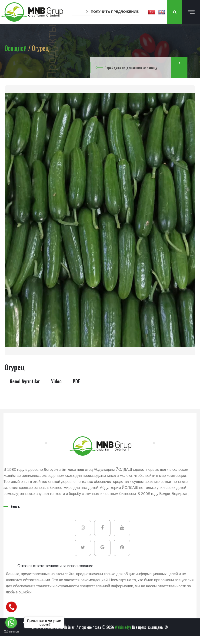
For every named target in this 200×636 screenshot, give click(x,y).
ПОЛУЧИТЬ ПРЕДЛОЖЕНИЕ (110, 11)
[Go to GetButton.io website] (11, 631)
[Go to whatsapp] (11, 622)
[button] (151, 12)
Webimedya (123, 627)
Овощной (16, 48)
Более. (15, 506)
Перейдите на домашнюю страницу (130, 67)
